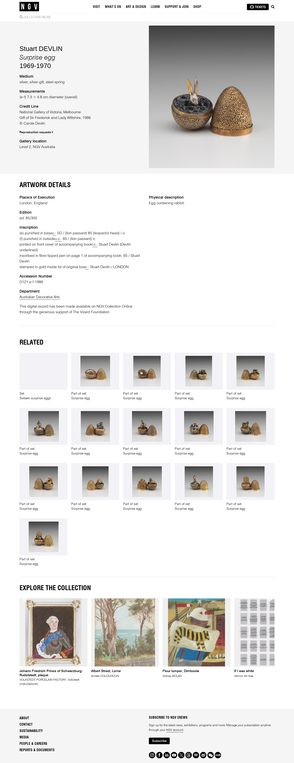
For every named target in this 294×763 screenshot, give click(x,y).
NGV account (174, 730)
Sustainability (31, 731)
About (24, 718)
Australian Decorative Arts (40, 297)
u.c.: (58, 239)
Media (24, 737)
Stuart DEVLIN (41, 48)
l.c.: (95, 245)
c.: (54, 233)
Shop (197, 7)
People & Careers (33, 744)
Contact (26, 724)
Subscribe (159, 741)
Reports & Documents (37, 750)
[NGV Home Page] (29, 6)
